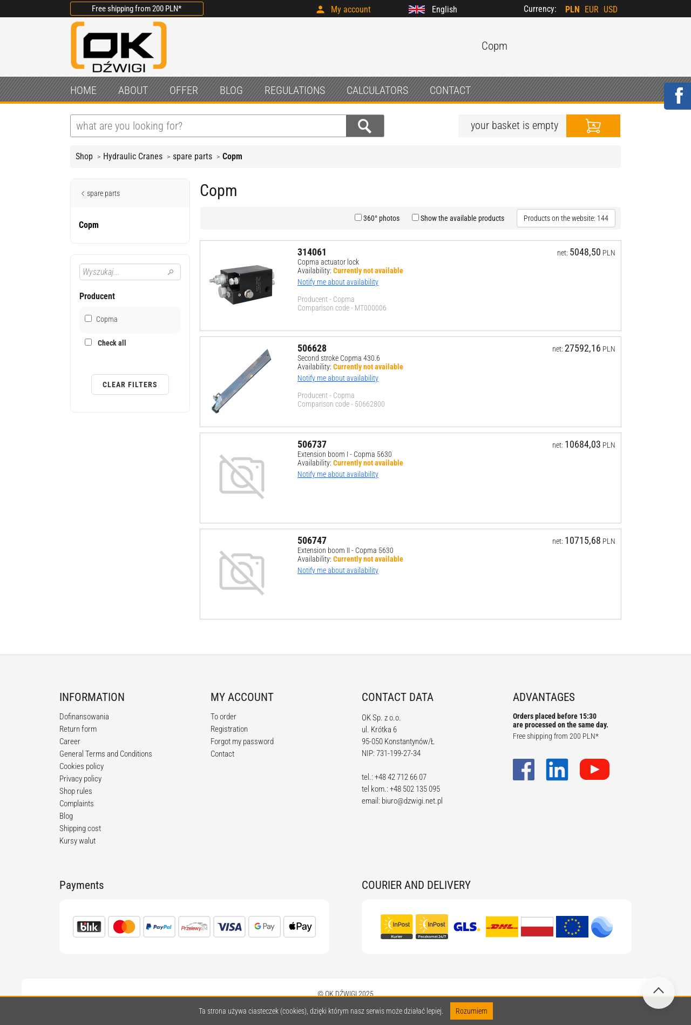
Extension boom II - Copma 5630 (345, 550)
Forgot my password (242, 741)
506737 (312, 444)
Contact (222, 754)
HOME (83, 90)
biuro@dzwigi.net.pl (412, 801)
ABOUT (133, 90)
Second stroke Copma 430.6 (338, 358)
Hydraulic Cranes (132, 156)
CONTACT (450, 90)
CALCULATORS (377, 90)
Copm (232, 156)
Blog (66, 816)
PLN (572, 9)
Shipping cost (80, 828)
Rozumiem (471, 1011)
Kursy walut (77, 841)
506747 (312, 540)
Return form (78, 729)
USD (611, 9)
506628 (312, 348)
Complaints (76, 803)
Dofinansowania (84, 716)
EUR (592, 9)
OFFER (184, 90)
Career (69, 741)
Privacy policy (80, 779)
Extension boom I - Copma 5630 (344, 454)
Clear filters (130, 384)
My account (351, 9)
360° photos (380, 218)
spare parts (192, 156)
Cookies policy (81, 766)
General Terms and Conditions (105, 754)
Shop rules (75, 791)
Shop (84, 156)
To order (223, 716)
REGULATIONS (295, 90)
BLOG (231, 90)
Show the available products (461, 218)
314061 (312, 252)
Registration (229, 729)
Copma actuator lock (328, 262)
